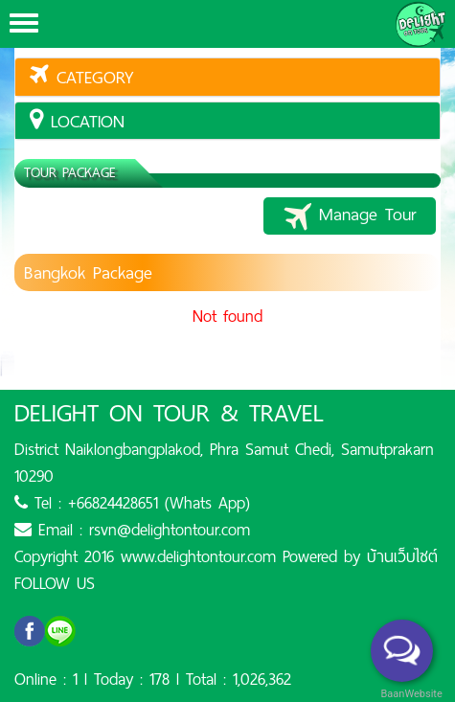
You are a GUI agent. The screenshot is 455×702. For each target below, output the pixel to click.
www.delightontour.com (198, 556)
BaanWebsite (410, 694)
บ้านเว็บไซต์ (402, 556)
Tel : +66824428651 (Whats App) (132, 502)
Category (82, 77)
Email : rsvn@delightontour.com (132, 529)
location (77, 121)
